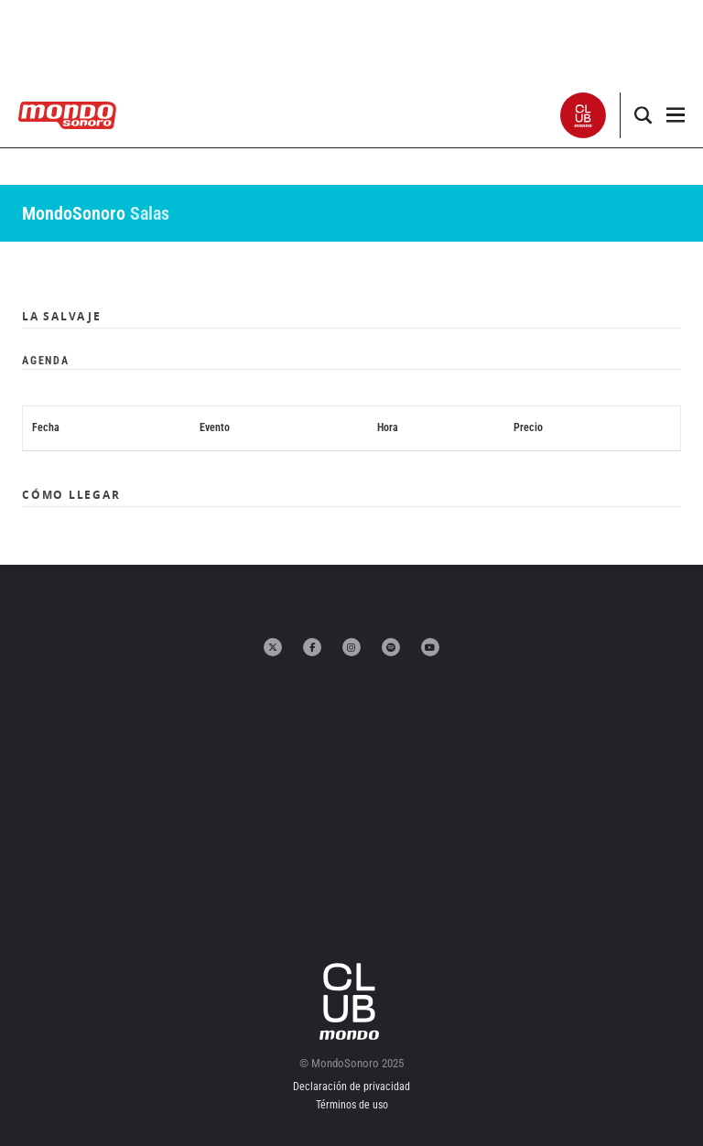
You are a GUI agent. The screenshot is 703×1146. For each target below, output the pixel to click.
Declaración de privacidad (351, 1086)
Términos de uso (352, 1104)
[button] (583, 115)
